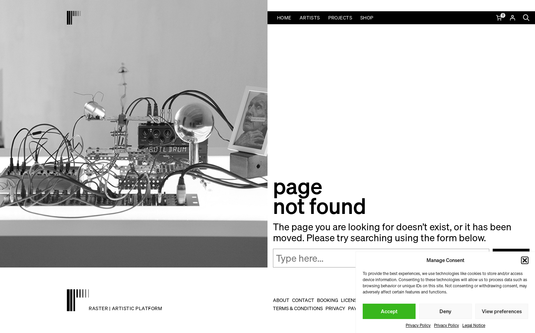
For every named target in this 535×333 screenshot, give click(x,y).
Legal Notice (473, 325)
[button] (524, 260)
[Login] (512, 18)
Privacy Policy (418, 325)
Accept (389, 311)
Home (284, 17)
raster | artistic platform (125, 308)
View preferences (502, 311)
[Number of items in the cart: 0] (499, 17)
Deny (445, 311)
